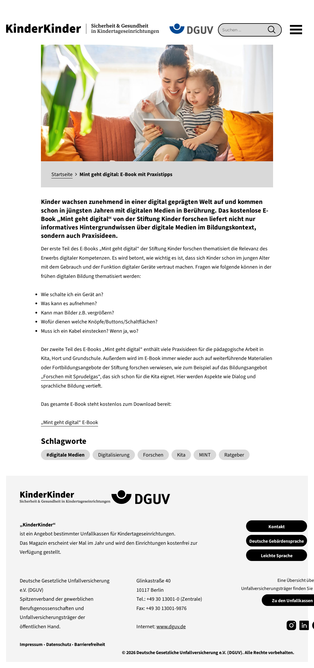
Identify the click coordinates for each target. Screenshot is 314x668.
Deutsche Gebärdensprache (276, 541)
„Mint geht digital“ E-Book (69, 422)
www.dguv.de (171, 626)
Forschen (153, 455)
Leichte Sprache (277, 556)
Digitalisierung (113, 455)
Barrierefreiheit (89, 644)
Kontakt (276, 527)
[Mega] (296, 30)
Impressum (31, 644)
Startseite (62, 174)
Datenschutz (58, 644)
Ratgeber (234, 455)
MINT (205, 455)
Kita (181, 455)
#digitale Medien (65, 455)
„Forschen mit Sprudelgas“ (70, 376)
